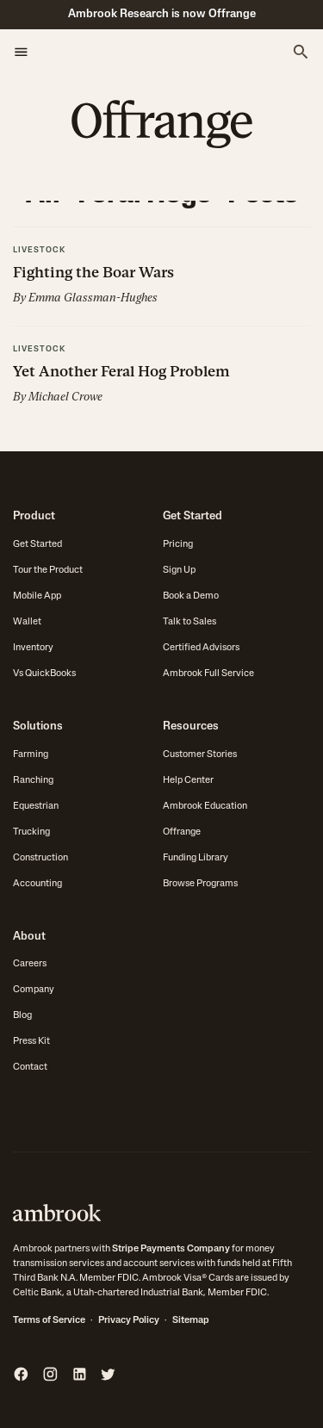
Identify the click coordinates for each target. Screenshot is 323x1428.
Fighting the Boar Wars (93, 272)
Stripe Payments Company (171, 1249)
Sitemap (190, 1321)
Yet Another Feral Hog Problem (121, 371)
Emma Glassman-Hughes (93, 297)
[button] (21, 51)
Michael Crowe (65, 396)
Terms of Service (49, 1321)
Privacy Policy (128, 1321)
